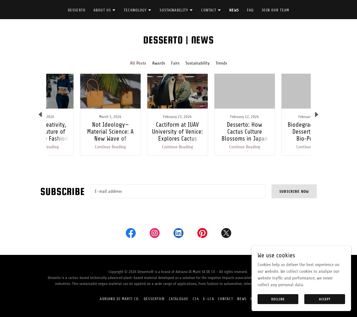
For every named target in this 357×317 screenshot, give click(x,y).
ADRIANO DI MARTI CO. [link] (120, 299)
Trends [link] (221, 63)
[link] (77, 115)
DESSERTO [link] (77, 10)
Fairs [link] (175, 63)
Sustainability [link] (197, 63)
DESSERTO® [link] (154, 299)
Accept (324, 299)
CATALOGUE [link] (178, 299)
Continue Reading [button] (77, 146)
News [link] (234, 10)
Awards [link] (158, 63)
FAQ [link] (250, 10)
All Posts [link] (138, 63)
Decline (278, 299)
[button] (104, 10)
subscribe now (294, 191)
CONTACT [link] (225, 299)
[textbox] (178, 191)
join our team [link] (275, 10)
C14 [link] (196, 299)
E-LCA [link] (208, 299)
